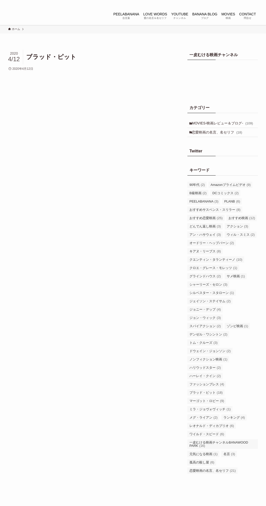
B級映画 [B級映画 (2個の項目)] (198, 201)
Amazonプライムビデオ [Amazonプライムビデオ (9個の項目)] (231, 193)
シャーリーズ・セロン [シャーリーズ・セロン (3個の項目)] (208, 292)
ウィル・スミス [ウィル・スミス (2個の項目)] (241, 243)
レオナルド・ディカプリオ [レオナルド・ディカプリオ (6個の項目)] (211, 434)
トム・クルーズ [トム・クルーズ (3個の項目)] (203, 351)
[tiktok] (235, 3)
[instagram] (228, 3)
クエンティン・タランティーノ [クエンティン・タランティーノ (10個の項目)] (215, 267)
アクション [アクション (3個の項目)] (237, 234)
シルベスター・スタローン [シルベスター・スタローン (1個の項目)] (211, 301)
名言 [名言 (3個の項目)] (229, 462)
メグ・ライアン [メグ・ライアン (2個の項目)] (203, 425)
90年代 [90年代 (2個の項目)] (197, 193)
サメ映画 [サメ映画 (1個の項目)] (236, 284)
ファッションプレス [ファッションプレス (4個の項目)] (206, 392)
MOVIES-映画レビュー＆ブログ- (219, 126)
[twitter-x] (222, 3)
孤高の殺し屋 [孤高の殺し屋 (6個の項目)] (201, 470)
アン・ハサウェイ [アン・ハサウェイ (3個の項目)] (205, 243)
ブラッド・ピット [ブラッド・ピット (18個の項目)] (206, 400)
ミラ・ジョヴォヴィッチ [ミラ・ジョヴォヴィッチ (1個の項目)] (210, 417)
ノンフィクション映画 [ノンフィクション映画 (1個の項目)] (208, 367)
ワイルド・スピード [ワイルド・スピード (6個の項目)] (206, 442)
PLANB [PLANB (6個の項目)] (232, 209)
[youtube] (241, 3)
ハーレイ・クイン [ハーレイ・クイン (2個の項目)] (205, 384)
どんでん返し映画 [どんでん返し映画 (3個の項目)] (205, 234)
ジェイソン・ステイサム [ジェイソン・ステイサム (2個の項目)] (210, 309)
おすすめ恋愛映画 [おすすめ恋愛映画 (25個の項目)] (206, 226)
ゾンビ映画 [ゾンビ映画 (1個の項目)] (237, 334)
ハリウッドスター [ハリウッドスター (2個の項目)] (205, 376)
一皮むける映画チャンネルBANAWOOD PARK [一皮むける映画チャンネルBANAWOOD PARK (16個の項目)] (218, 452)
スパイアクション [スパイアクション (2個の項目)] (205, 334)
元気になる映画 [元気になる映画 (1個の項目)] (203, 462)
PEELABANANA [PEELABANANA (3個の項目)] (203, 209)
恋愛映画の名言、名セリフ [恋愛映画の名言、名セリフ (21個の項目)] (212, 479)
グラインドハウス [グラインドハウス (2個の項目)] (205, 284)
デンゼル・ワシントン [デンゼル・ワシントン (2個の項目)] (208, 342)
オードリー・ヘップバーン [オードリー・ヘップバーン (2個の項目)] (211, 251)
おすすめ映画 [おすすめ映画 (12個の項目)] (241, 226)
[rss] (248, 3)
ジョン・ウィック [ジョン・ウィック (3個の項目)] (205, 326)
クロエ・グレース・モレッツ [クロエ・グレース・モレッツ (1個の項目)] (213, 276)
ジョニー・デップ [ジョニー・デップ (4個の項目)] (205, 317)
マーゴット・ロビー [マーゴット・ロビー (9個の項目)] (206, 409)
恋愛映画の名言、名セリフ (219, 139)
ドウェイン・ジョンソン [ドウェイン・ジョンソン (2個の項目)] (210, 359)
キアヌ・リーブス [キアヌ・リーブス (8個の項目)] (205, 259)
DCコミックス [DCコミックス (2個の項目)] (225, 201)
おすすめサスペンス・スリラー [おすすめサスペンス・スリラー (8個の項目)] (215, 218)
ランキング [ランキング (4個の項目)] (234, 425)
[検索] (254, 3)
